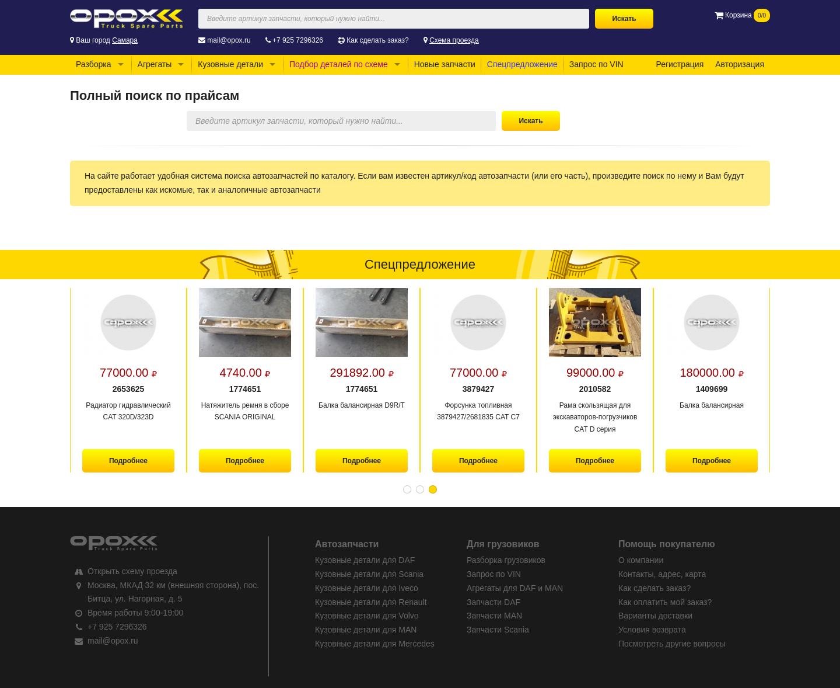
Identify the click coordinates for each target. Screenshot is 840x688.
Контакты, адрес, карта (662, 574)
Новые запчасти (444, 64)
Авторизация (739, 64)
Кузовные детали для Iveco (366, 588)
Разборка (93, 64)
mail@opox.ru (228, 40)
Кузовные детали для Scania (369, 574)
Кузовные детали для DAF (365, 560)
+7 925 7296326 (297, 40)
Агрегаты (155, 64)
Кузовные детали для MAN (365, 629)
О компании (640, 560)
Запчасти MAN (494, 615)
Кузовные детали (230, 64)
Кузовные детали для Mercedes (375, 643)
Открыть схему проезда (132, 571)
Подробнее (128, 461)
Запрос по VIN (596, 64)
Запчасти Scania (498, 629)
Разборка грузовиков (506, 560)
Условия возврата (652, 629)
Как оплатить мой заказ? (665, 602)
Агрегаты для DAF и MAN (515, 588)
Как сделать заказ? (377, 40)
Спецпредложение (522, 64)
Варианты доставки (655, 615)
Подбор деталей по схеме (338, 64)
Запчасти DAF (493, 602)
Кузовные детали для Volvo (367, 615)
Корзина (742, 15)
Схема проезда (454, 40)
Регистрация (680, 64)
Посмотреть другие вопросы (672, 643)
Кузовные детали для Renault (371, 602)
